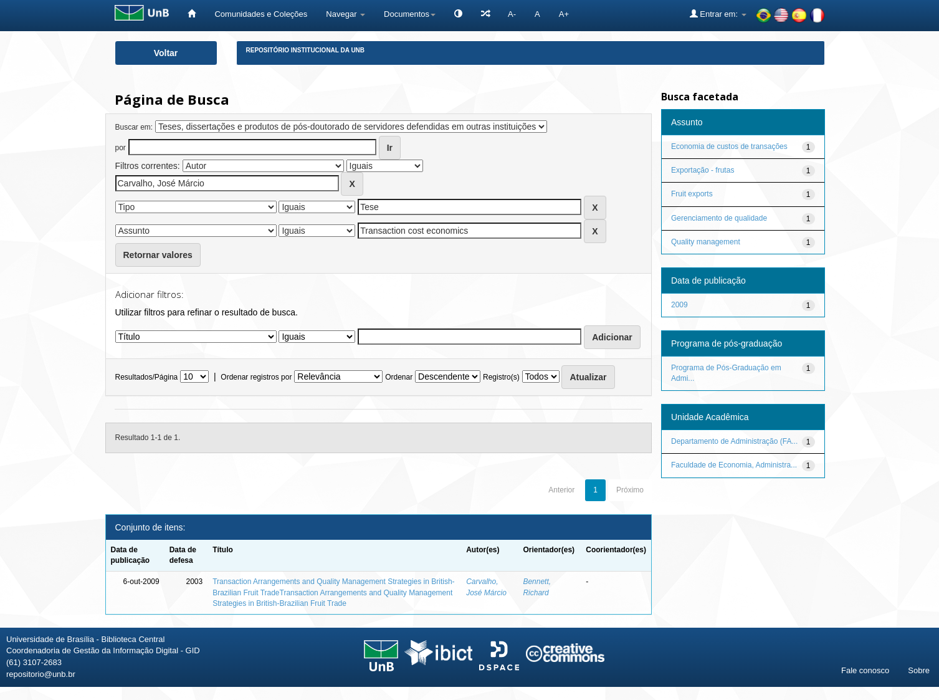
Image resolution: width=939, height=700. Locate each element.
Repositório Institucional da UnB (305, 50)
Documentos (410, 14)
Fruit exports (692, 193)
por (120, 147)
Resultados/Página (146, 377)
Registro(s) (501, 377)
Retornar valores (158, 255)
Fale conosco (865, 670)
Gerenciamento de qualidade (719, 218)
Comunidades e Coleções (260, 14)
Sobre (919, 670)
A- (512, 14)
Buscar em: (134, 127)
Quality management (705, 241)
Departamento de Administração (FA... (734, 441)
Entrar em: (718, 14)
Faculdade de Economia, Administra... (734, 465)
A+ (564, 14)
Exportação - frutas (702, 170)
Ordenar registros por (256, 377)
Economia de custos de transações (729, 146)
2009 (679, 304)
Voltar (166, 53)
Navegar (345, 14)
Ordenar (398, 377)
